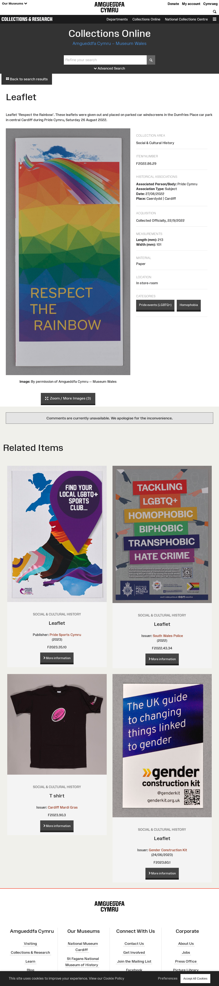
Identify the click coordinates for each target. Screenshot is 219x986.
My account (191, 4)
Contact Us (134, 943)
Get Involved (134, 952)
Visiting (30, 943)
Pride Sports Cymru (65, 635)
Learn (30, 961)
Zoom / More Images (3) (68, 398)
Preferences (168, 978)
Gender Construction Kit (168, 850)
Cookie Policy (113, 978)
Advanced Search (109, 68)
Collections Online (146, 19)
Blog (30, 970)
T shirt (56, 795)
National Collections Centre (186, 19)
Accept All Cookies (195, 978)
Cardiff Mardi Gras (63, 807)
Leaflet (57, 623)
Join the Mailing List (134, 961)
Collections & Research (26, 19)
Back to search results (27, 79)
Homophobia (189, 305)
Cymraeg (210, 4)
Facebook (134, 970)
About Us (186, 943)
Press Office (186, 961)
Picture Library (186, 970)
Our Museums (14, 4)
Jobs (186, 952)
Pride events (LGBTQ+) (155, 305)
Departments (117, 19)
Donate (173, 4)
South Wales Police (168, 636)
